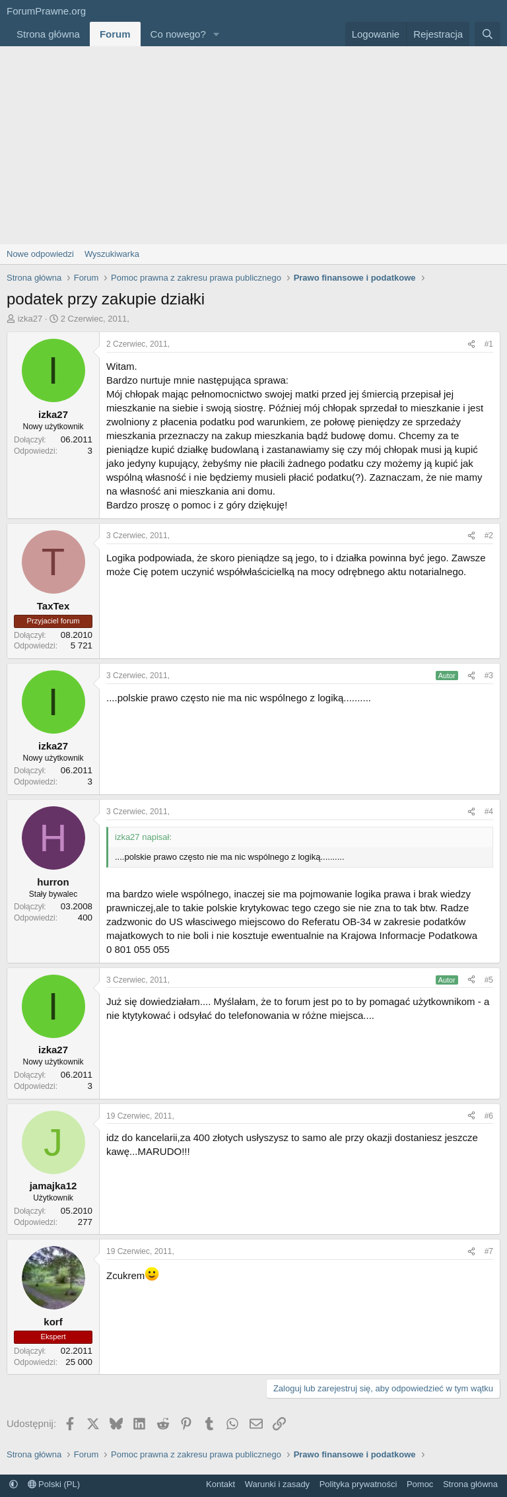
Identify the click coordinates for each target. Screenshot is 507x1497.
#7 (489, 1251)
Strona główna (48, 34)
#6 (489, 1116)
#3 (489, 675)
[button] (216, 34)
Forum (115, 34)
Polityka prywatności (358, 1484)
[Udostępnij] (471, 344)
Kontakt (220, 1484)
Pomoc (420, 1484)
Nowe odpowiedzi (40, 254)
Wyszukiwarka (111, 254)
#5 (489, 980)
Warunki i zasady (277, 1484)
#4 (489, 811)
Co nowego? (178, 34)
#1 (489, 344)
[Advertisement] (253, 145)
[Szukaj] (487, 34)
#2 (489, 535)
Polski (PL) (54, 1484)
